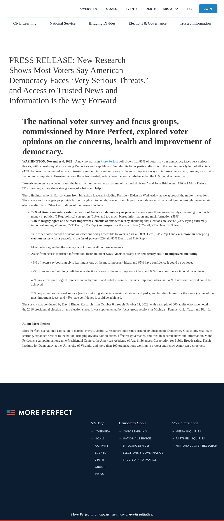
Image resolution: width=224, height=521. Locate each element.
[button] (169, 8)
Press (187, 9)
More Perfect (109, 161)
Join (208, 9)
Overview (88, 9)
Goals (111, 9)
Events (132, 9)
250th (151, 9)
